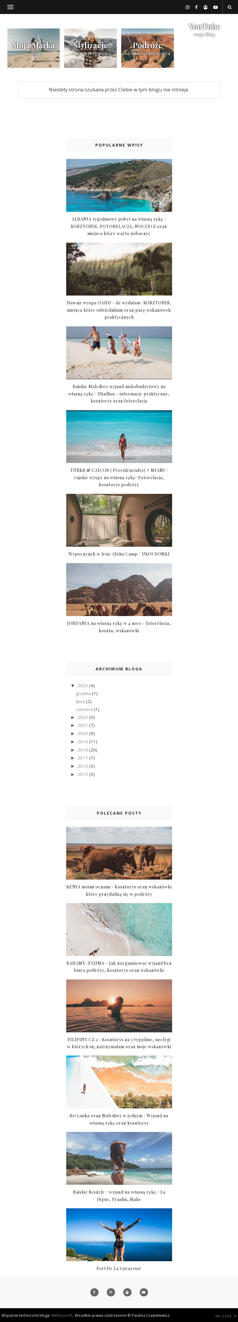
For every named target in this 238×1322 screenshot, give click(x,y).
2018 (83, 750)
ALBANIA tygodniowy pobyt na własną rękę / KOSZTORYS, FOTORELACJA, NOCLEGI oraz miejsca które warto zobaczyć (119, 226)
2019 (83, 741)
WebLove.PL (62, 1315)
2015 (83, 774)
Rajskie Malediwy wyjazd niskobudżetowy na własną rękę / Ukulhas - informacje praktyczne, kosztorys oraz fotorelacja (119, 394)
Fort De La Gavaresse (119, 1268)
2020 (83, 733)
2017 (83, 758)
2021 (83, 725)
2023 (83, 685)
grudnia (84, 693)
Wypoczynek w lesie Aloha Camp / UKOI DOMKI (119, 554)
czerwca (85, 709)
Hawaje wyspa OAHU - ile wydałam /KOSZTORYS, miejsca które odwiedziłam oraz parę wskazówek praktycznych (119, 310)
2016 (83, 766)
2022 (83, 717)
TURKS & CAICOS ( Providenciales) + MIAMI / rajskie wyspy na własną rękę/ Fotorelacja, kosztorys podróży (119, 477)
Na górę (226, 1316)
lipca (81, 701)
